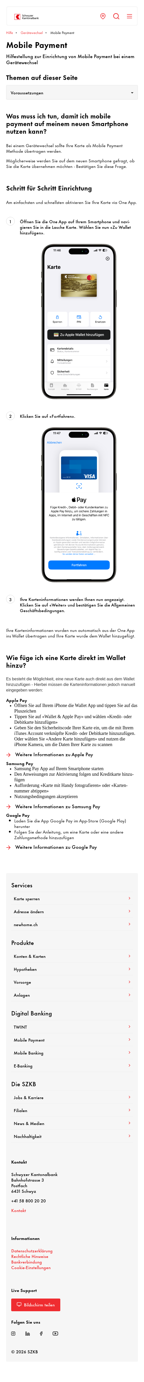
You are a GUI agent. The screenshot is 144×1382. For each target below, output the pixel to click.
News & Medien (72, 1123)
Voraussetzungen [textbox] (27, 92)
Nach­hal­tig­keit (72, 1136)
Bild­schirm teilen (36, 1304)
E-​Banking (72, 1065)
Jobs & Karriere (72, 1097)
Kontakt (18, 1210)
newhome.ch (72, 924)
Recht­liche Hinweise (29, 1256)
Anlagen (72, 994)
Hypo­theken (72, 968)
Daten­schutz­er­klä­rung (32, 1250)
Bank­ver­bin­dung (26, 1261)
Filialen (72, 1110)
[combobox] (72, 92)
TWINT (72, 1026)
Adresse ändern (72, 911)
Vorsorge (72, 981)
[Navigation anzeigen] (129, 16)
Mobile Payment (72, 1039)
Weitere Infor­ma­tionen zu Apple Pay (49, 754)
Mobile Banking (72, 1052)
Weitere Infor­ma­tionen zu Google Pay (51, 847)
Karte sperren (72, 898)
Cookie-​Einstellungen (31, 1267)
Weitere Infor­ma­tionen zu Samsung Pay (53, 806)
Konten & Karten (72, 956)
